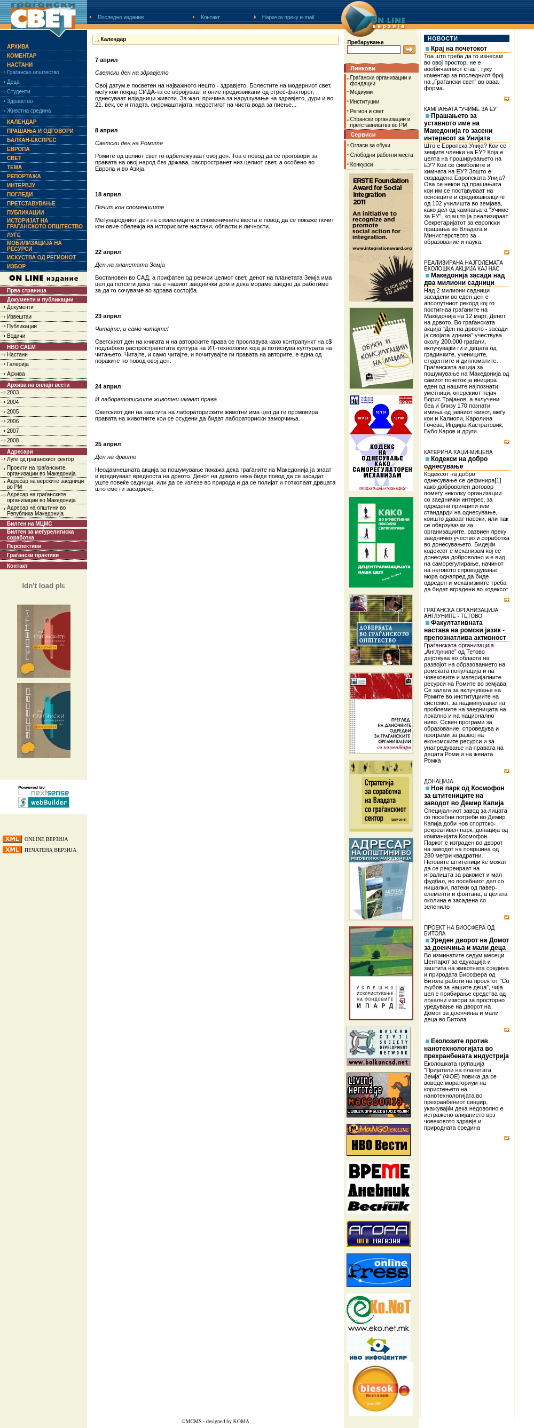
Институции (364, 102)
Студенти (18, 91)
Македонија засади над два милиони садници (464, 279)
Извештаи (19, 317)
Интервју (21, 185)
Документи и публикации (40, 300)
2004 (13, 402)
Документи (20, 307)
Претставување (31, 204)
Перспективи (24, 546)
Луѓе (14, 235)
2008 (13, 440)
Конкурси (361, 165)
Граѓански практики (33, 555)
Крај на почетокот (459, 48)
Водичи (16, 336)
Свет (14, 158)
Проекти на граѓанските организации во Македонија (41, 471)
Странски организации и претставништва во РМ (380, 122)
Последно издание (121, 17)
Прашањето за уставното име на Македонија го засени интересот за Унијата (458, 127)
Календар (21, 122)
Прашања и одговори (40, 131)
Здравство (20, 101)
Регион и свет (367, 111)
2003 (13, 392)
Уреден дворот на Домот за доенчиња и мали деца (466, 944)
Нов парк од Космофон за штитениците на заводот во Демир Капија (464, 795)
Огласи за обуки (370, 145)
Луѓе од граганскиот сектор (40, 459)
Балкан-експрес (32, 140)
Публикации (25, 213)
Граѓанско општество (33, 72)
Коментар (21, 56)
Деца (13, 82)
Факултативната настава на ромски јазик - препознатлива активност (465, 630)
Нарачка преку (288, 17)
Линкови (362, 68)
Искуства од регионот (41, 257)
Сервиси (362, 134)
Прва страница (26, 290)
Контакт (210, 17)
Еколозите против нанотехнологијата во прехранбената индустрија (466, 1048)
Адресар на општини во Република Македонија (36, 511)
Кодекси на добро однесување (456, 462)
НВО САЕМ (21, 347)
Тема (14, 167)
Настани (20, 65)
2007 (13, 431)
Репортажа (24, 176)
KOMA (241, 1421)
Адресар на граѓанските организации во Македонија (41, 497)
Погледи (20, 194)
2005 (13, 412)
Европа (18, 149)
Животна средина (29, 111)
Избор (16, 266)
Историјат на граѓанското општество (45, 223)
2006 (13, 421)
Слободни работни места (381, 155)
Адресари (20, 452)
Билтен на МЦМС (29, 524)
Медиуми (361, 92)
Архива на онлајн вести (38, 385)
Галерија (18, 364)
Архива (18, 47)
